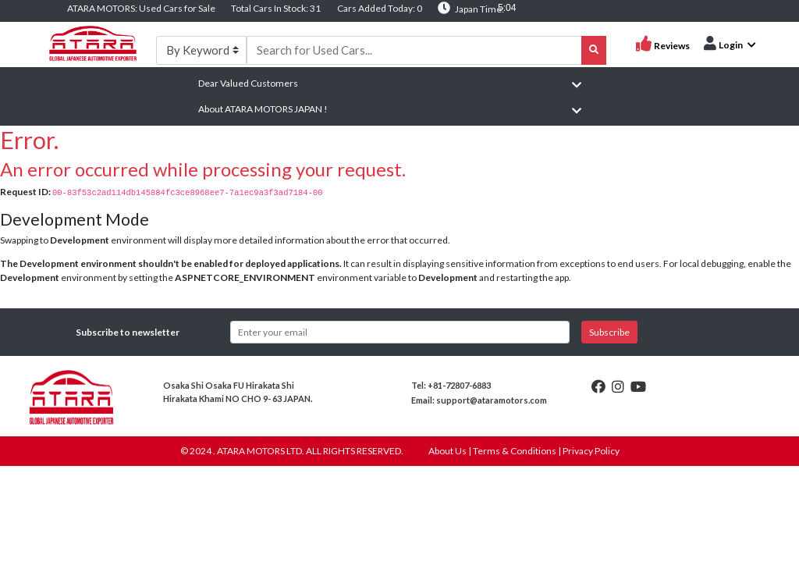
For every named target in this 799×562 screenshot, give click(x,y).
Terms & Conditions (514, 451)
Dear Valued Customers (248, 83)
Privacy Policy (591, 451)
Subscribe (609, 332)
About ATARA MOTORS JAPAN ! (263, 109)
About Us (447, 451)
